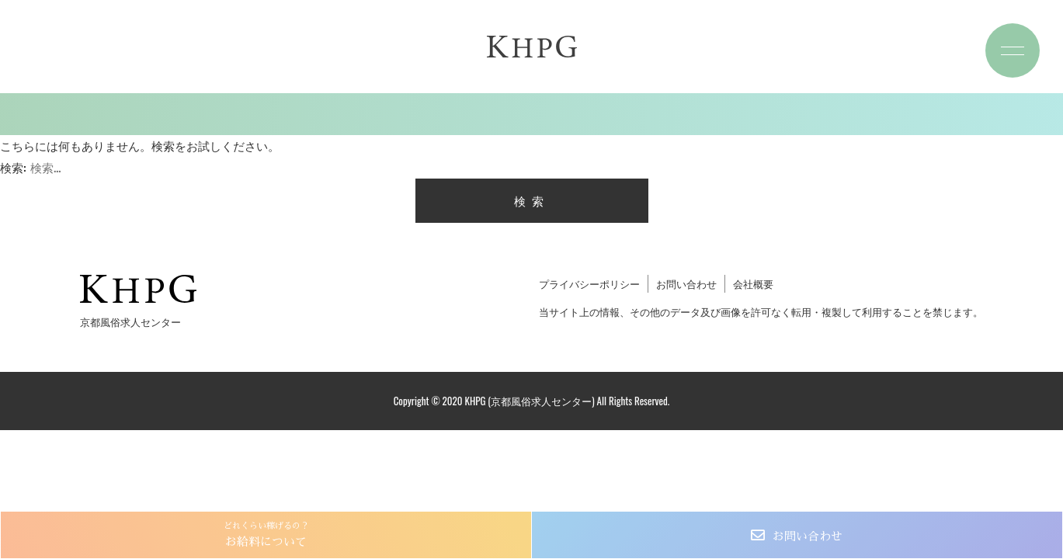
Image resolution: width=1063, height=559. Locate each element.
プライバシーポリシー (589, 283)
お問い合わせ (807, 536)
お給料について (266, 533)
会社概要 (753, 283)
